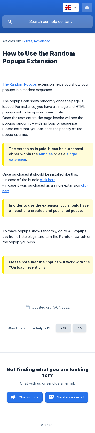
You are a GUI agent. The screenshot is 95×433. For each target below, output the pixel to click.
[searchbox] (47, 21)
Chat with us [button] (28, 397)
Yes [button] (63, 328)
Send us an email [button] (70, 397)
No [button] (79, 328)
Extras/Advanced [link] (36, 41)
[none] (71, 7)
